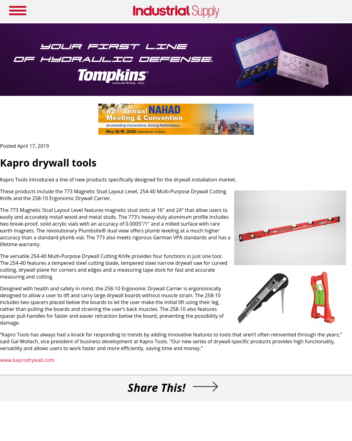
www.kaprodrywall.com (27, 360)
